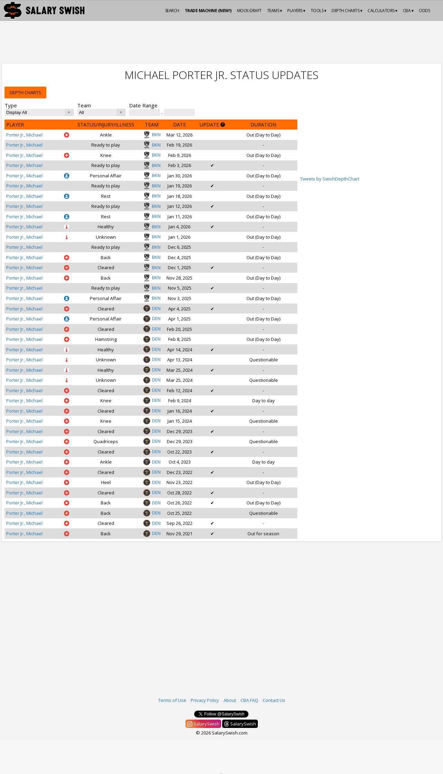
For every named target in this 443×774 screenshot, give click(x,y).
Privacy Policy (205, 700)
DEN (152, 308)
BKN (152, 134)
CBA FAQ (249, 700)
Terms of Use (172, 700)
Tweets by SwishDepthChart (329, 179)
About (230, 700)
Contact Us (274, 700)
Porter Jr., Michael (24, 135)
